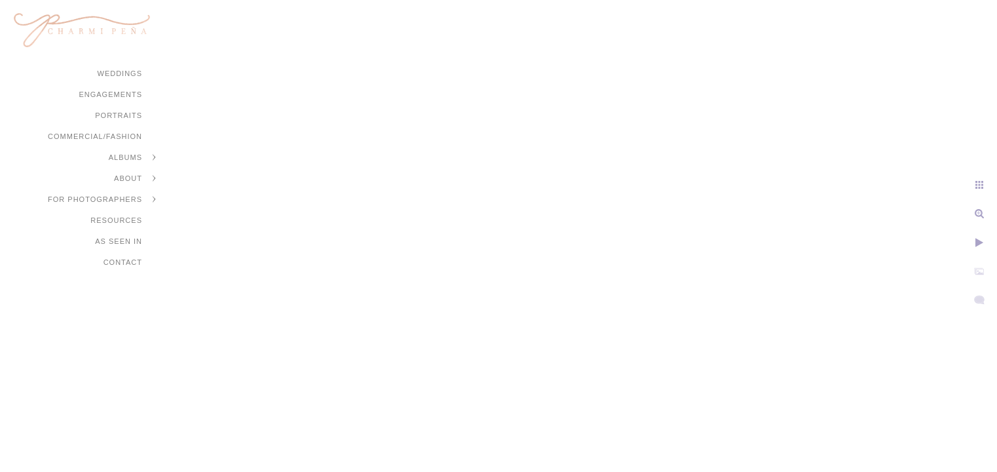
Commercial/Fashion (95, 136)
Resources (116, 220)
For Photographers (95, 199)
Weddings (120, 73)
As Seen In (118, 241)
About (128, 178)
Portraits (118, 115)
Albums (125, 157)
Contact (122, 262)
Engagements (110, 94)
